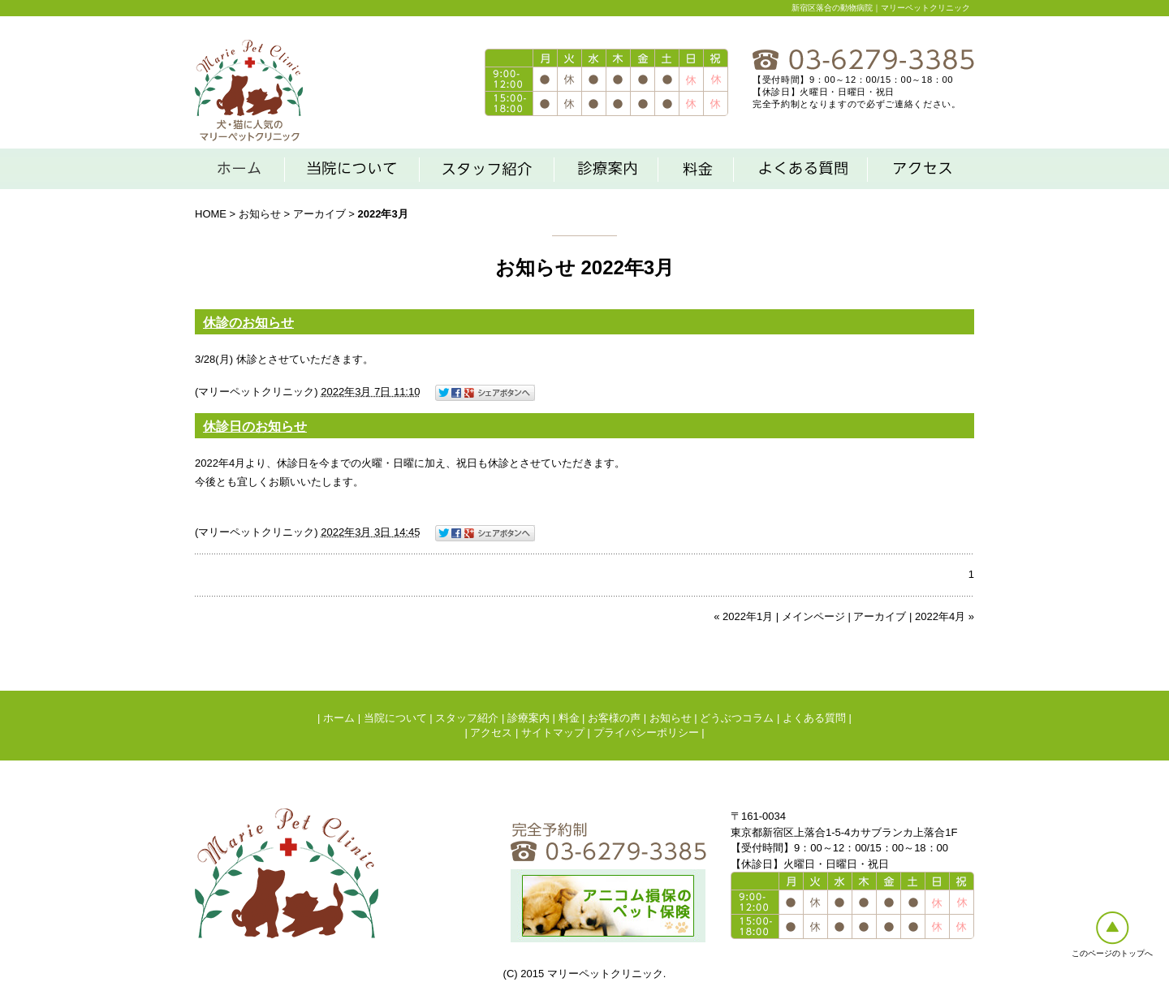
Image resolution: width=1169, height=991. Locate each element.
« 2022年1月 (743, 616)
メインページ (813, 616)
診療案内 (528, 718)
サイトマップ (552, 732)
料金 (569, 718)
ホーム (339, 718)
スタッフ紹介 (466, 718)
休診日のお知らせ (255, 426)
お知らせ (260, 214)
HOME (210, 214)
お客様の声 (614, 718)
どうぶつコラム (737, 718)
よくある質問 (814, 718)
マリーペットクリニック (256, 392)
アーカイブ (319, 214)
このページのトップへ (1112, 953)
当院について (395, 718)
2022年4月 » (944, 616)
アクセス (491, 732)
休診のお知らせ (248, 323)
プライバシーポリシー (646, 732)
